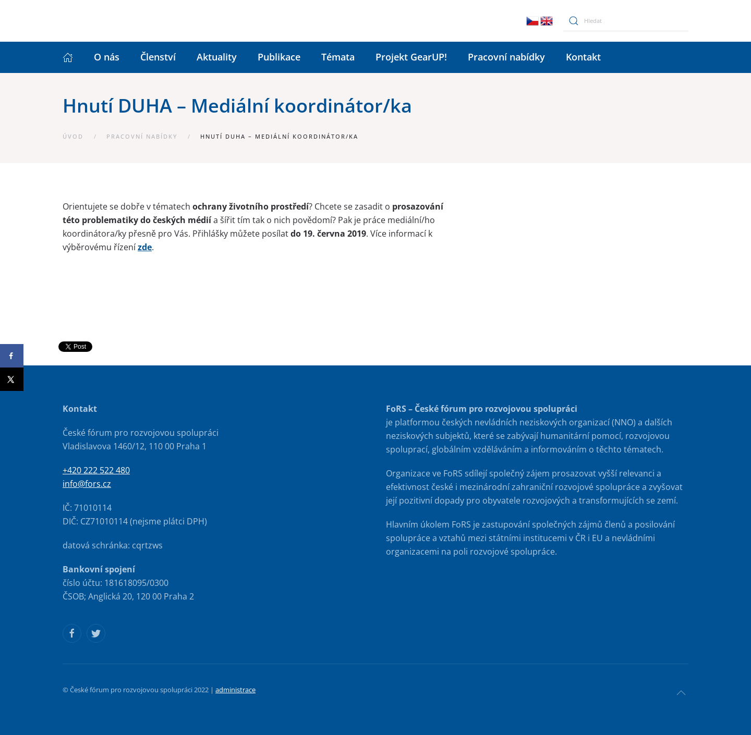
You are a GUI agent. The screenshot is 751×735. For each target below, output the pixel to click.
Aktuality (217, 57)
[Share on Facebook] (11, 356)
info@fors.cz (87, 483)
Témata (338, 57)
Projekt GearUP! (411, 57)
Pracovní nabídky (506, 57)
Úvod (73, 136)
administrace (235, 689)
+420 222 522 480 (96, 470)
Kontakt (583, 57)
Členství (158, 57)
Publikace (279, 57)
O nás (106, 57)
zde (145, 247)
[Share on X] (11, 379)
